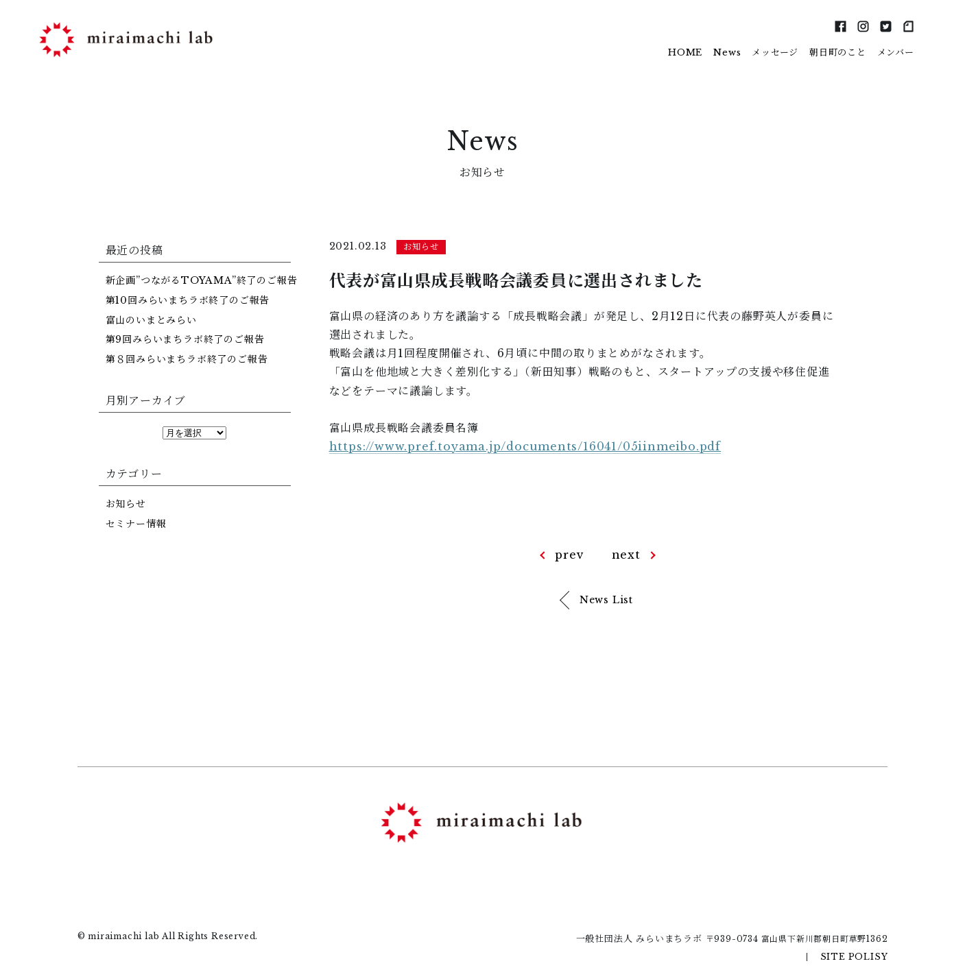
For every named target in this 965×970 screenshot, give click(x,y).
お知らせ (126, 504)
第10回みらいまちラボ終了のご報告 (188, 300)
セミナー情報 (136, 524)
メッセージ (775, 52)
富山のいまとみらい (151, 320)
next (626, 554)
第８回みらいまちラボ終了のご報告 (187, 359)
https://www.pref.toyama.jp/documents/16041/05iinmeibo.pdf (525, 446)
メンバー (895, 52)
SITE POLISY (854, 956)
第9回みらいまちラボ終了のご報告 (185, 339)
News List (606, 600)
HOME (685, 52)
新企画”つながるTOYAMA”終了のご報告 (202, 280)
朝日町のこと (837, 52)
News (727, 52)
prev (569, 554)
